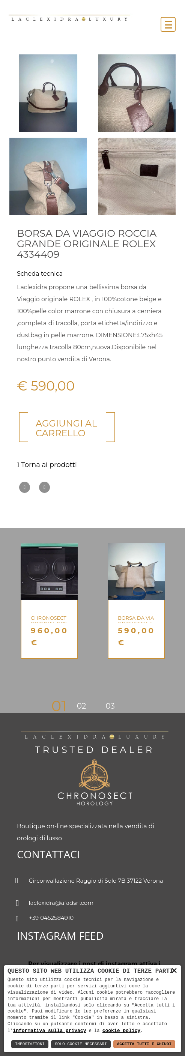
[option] (49, 601)
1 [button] (64, 706)
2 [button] (84, 706)
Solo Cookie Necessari (81, 1044)
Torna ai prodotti (47, 465)
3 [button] (112, 706)
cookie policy (121, 1030)
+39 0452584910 (45, 918)
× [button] (174, 971)
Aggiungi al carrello (66, 428)
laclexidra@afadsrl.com (55, 903)
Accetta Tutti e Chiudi (144, 1044)
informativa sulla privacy (49, 1030)
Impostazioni (30, 1044)
